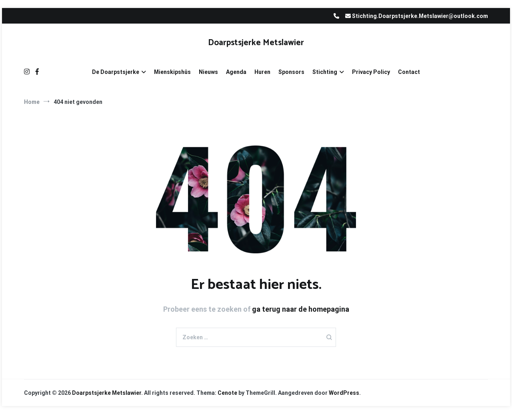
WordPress (344, 393)
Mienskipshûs (172, 72)
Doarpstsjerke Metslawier (256, 43)
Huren (262, 72)
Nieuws (208, 72)
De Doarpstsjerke (115, 72)
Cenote (227, 393)
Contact (409, 72)
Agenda (236, 72)
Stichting (324, 72)
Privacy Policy (371, 72)
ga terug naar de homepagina (300, 309)
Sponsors (291, 72)
